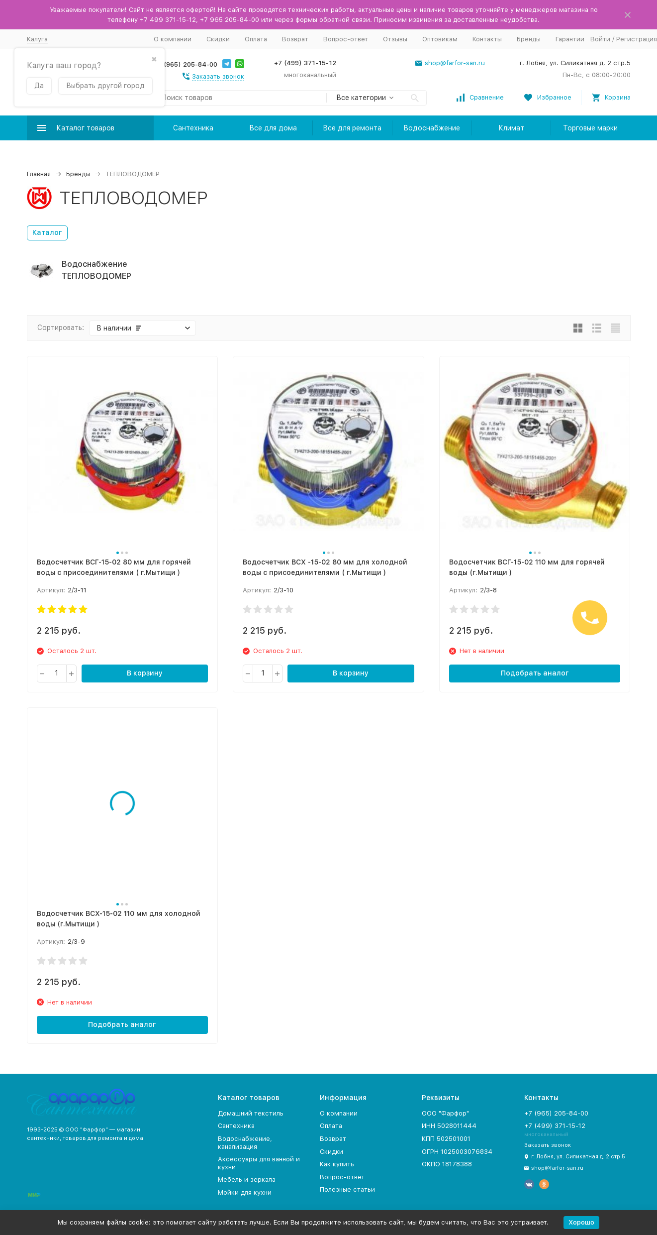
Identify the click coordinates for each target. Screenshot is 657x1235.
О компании (172, 39)
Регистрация (636, 39)
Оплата (256, 39)
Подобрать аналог (535, 673)
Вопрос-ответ (345, 39)
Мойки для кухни (245, 1192)
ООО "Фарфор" (445, 1113)
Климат (511, 128)
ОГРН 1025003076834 (457, 1151)
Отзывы (395, 39)
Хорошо (581, 1222)
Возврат (295, 39)
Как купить (337, 1164)
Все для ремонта (352, 128)
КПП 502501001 (446, 1138)
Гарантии (570, 39)
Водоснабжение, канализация (245, 1142)
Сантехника (193, 128)
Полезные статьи (347, 1189)
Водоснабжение (431, 128)
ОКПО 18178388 (447, 1164)
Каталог (47, 232)
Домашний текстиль (250, 1113)
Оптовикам (440, 39)
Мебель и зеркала (247, 1179)
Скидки (218, 39)
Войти (600, 39)
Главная (39, 174)
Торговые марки (590, 128)
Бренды (529, 39)
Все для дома (273, 128)
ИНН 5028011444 (449, 1125)
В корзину (145, 673)
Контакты (487, 39)
